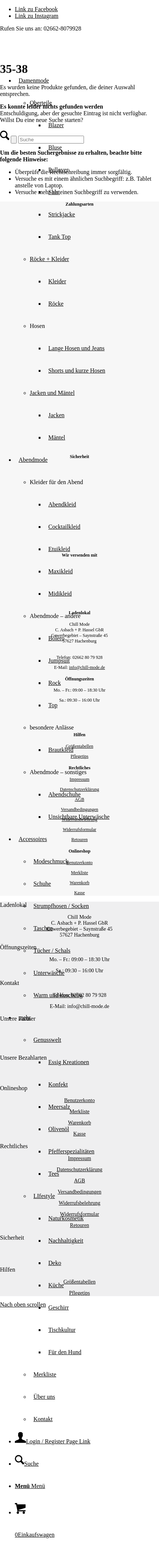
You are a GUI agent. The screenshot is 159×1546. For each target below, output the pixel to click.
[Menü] (30, 1486)
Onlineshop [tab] (13, 1088)
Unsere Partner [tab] (18, 1018)
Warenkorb (79, 882)
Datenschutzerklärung (79, 789)
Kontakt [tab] (9, 983)
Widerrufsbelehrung (79, 819)
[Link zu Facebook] (36, 9)
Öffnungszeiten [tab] (18, 947)
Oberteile (41, 103)
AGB (79, 799)
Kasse (79, 892)
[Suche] (27, 1463)
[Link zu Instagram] (36, 16)
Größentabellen (79, 746)
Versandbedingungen (79, 809)
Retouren (79, 839)
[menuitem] (94, 348)
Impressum (79, 779)
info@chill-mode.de (87, 667)
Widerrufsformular (79, 829)
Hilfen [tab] (7, 1269)
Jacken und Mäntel (52, 393)
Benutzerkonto (79, 862)
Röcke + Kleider (49, 259)
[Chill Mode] (55, 52)
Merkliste (79, 872)
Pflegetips (79, 756)
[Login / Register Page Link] (52, 1441)
